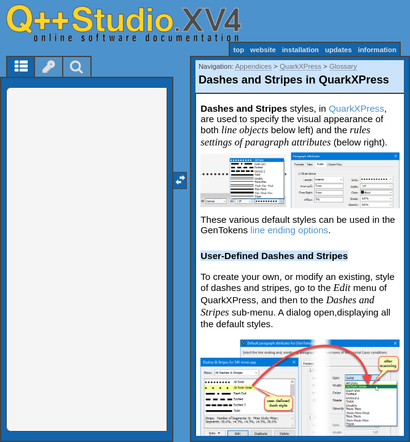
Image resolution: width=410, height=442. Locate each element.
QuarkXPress (300, 66)
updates (338, 49)
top (238, 49)
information (377, 49)
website (263, 49)
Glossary (343, 66)
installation (300, 49)
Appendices (253, 66)
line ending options (289, 230)
